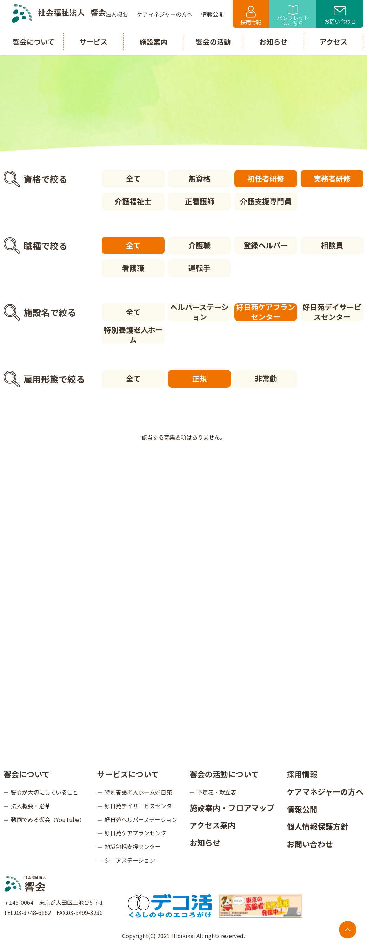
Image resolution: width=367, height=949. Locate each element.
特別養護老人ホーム (133, 335)
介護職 (199, 245)
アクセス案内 (212, 824)
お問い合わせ (340, 15)
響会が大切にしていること (44, 792)
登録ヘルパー (265, 245)
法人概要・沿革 (30, 806)
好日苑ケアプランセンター (265, 312)
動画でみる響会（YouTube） (48, 819)
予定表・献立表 (216, 792)
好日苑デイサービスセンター (331, 312)
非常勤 (266, 378)
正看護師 (199, 201)
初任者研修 (265, 178)
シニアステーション (130, 860)
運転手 (199, 268)
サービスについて (128, 773)
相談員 (332, 245)
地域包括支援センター (133, 846)
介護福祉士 (133, 201)
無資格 (199, 178)
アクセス (333, 42)
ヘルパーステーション (199, 312)
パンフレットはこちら (293, 16)
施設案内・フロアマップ (231, 807)
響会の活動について (224, 773)
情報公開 (302, 809)
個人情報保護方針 (317, 826)
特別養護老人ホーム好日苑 (138, 792)
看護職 (133, 268)
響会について (26, 773)
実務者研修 (332, 178)
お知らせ (204, 842)
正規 (199, 378)
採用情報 (250, 16)
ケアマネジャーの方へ (325, 791)
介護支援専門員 (266, 201)
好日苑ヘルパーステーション (141, 819)
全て (133, 178)
